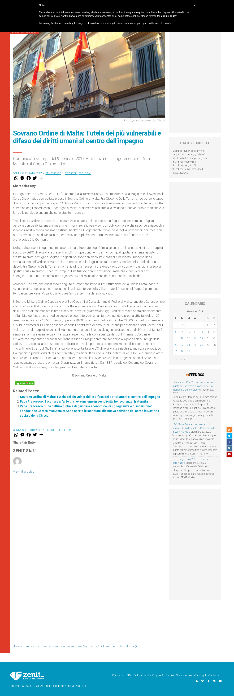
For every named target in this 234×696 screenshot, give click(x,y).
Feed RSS (196, 375)
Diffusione (140, 675)
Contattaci (214, 675)
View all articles (23, 471)
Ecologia (85, 173)
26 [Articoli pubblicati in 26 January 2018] (201, 344)
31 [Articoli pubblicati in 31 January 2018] (188, 351)
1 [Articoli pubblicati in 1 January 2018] (175, 325)
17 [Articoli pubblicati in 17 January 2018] (188, 338)
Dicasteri (71, 173)
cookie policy (169, 16)
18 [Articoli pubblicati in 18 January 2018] (195, 338)
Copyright (200, 675)
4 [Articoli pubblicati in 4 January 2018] (195, 325)
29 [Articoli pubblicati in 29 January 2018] (175, 351)
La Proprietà (155, 675)
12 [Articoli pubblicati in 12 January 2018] (201, 331)
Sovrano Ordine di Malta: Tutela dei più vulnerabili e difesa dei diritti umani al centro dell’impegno (90, 397)
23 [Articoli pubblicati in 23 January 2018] (182, 344)
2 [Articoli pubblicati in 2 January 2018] (182, 325)
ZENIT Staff (53, 173)
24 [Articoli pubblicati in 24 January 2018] (188, 344)
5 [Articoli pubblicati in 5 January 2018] (201, 325)
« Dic (174, 359)
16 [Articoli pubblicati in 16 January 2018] (182, 338)
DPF (129, 675)
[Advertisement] (89, 612)
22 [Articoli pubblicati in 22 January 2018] (175, 344)
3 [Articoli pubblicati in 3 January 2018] (188, 325)
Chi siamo (118, 675)
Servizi (170, 675)
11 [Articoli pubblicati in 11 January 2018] (195, 331)
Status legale (184, 675)
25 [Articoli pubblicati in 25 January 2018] (195, 344)
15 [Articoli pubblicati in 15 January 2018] (175, 338)
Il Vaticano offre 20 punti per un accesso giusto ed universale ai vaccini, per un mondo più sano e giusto (194, 386)
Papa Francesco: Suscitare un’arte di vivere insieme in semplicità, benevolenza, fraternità (84, 401)
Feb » (182, 359)
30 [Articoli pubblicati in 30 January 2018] (182, 351)
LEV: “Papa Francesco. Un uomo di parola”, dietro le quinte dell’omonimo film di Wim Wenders (194, 428)
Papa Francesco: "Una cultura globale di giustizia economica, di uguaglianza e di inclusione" (86, 406)
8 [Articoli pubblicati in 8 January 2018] (175, 331)
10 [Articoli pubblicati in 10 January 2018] (188, 331)
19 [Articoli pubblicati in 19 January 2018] (201, 338)
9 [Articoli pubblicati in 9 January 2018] (182, 331)
